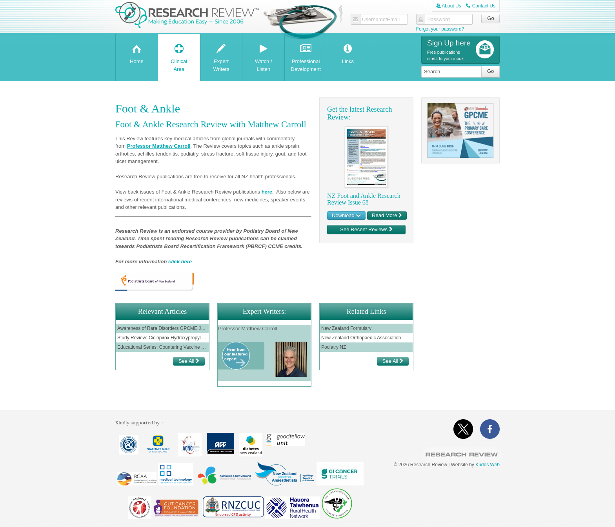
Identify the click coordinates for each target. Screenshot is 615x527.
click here (180, 261)
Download (346, 215)
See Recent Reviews (366, 229)
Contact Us (480, 6)
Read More (387, 215)
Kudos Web (487, 464)
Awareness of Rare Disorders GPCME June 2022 (162, 328)
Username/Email (381, 19)
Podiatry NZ (333, 347)
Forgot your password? (440, 29)
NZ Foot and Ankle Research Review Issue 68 (363, 199)
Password (439, 19)
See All (188, 361)
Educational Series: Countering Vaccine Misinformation (162, 347)
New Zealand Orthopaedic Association (361, 337)
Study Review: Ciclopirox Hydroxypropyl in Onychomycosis (162, 337)
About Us (448, 6)
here (267, 192)
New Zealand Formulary (346, 328)
